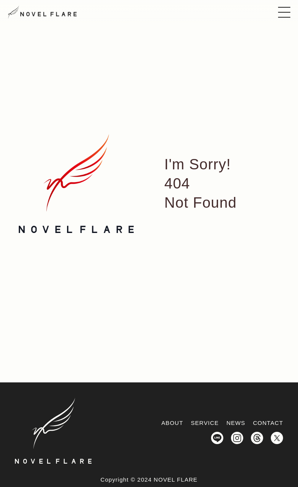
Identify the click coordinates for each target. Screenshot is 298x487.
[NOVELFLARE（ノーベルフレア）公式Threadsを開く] (257, 438)
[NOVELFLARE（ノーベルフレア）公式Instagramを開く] (237, 438)
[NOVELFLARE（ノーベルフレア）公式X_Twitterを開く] (277, 438)
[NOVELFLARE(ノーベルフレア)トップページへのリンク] (42, 12)
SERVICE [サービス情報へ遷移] (205, 423)
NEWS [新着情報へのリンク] (235, 423)
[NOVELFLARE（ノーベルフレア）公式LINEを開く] (217, 438)
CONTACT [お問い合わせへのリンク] (268, 423)
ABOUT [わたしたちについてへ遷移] (172, 423)
